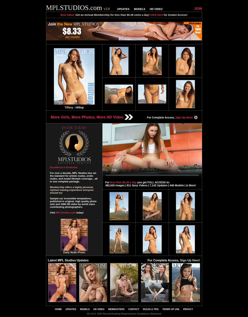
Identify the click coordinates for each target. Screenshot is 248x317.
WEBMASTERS (116, 309)
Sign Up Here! (186, 117)
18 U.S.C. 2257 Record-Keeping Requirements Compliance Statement (124, 313)
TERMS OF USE (170, 309)
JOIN (198, 9)
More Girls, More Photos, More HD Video (92, 117)
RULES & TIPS (151, 309)
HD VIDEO (156, 9)
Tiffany (69, 107)
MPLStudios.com (65, 212)
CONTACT (133, 309)
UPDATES (123, 9)
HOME (58, 309)
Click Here (156, 14)
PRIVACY (188, 309)
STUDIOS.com (78, 8)
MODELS (139, 9)
